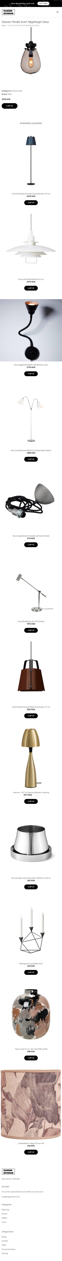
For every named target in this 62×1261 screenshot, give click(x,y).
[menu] (57, 12)
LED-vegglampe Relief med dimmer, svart (31, 365)
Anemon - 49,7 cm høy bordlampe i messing (31, 792)
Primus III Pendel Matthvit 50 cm (31, 279)
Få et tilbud (43, 3)
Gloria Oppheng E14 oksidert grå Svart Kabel (31, 536)
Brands (14, 91)
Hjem (4, 25)
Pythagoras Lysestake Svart (31, 963)
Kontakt (5, 1241)
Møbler (4, 1218)
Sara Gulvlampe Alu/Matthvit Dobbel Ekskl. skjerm (31, 450)
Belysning (5, 1210)
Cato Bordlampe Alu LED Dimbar (31, 621)
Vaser (4, 1222)
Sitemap (5, 1253)
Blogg (4, 1237)
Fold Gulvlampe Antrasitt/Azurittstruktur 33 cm (31, 194)
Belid (20, 91)
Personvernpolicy (8, 1249)
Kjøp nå (9, 106)
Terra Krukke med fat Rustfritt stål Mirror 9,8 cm (31, 878)
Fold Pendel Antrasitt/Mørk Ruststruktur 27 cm (31, 707)
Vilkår (4, 1245)
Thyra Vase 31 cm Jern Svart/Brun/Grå (31, 1049)
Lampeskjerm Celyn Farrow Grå (31, 1143)
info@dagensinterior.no (11, 1197)
